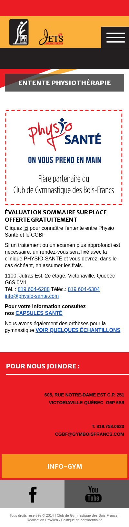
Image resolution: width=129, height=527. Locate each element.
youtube (93, 494)
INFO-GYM (64, 466)
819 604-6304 (84, 289)
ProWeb (51, 520)
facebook (32, 494)
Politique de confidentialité (82, 520)
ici (26, 228)
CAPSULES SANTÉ (39, 313)
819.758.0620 (110, 426)
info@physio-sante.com (32, 296)
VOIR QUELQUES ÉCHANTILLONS (77, 330)
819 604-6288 (34, 289)
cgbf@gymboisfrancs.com (89, 434)
